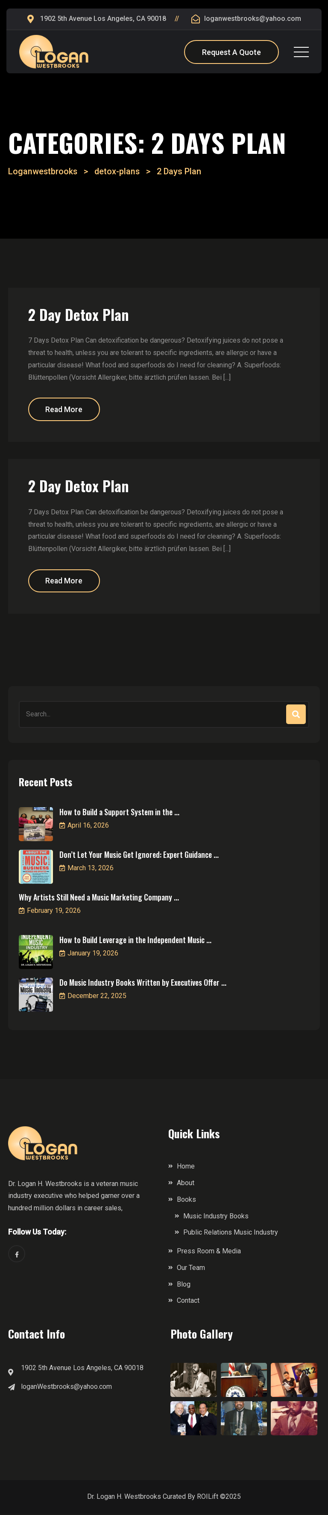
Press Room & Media (209, 1253)
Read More (66, 409)
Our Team (191, 1269)
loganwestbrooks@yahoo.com (252, 18)
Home (186, 1168)
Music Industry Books (216, 1217)
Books (186, 1201)
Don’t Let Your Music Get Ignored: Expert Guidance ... (139, 856)
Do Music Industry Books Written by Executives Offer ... (142, 984)
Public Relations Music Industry (230, 1234)
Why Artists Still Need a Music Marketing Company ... (99, 898)
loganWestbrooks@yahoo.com (66, 1388)
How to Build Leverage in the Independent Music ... (135, 941)
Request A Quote (231, 52)
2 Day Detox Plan (81, 314)
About (185, 1184)
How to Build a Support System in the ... (119, 813)
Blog (183, 1285)
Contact (188, 1302)
